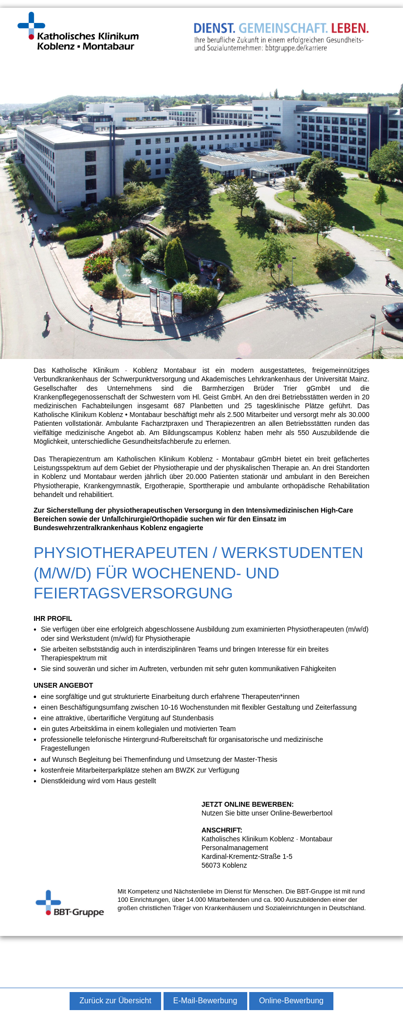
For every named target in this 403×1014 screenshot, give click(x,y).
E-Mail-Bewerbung (205, 1000)
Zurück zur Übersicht (115, 1000)
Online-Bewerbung (291, 1000)
